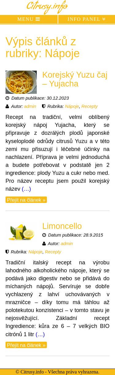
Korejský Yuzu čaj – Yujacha (75, 79)
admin (30, 106)
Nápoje (72, 106)
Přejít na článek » (26, 199)
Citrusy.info (46, 7)
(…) (26, 189)
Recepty (90, 106)
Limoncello (62, 226)
